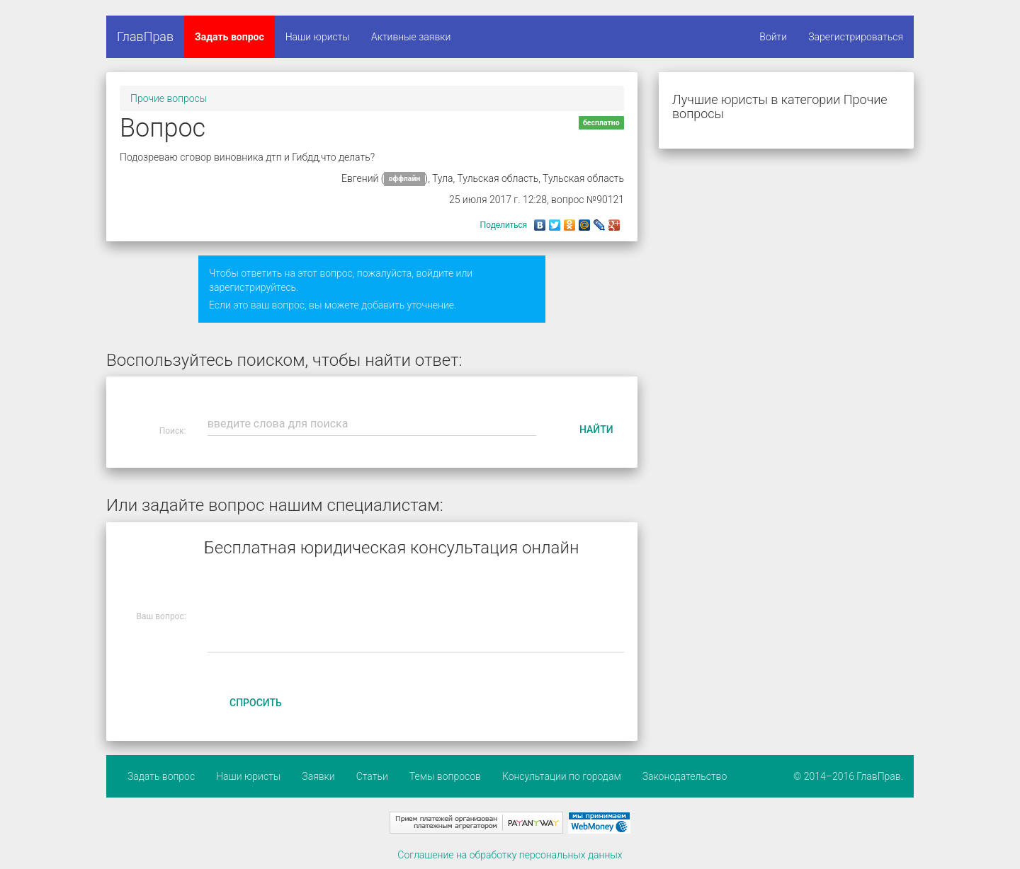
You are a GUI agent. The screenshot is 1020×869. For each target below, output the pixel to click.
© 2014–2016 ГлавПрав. (848, 776)
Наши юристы (317, 36)
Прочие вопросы (168, 98)
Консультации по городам (561, 776)
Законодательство (684, 776)
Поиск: (172, 431)
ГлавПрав (145, 36)
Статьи (372, 776)
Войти (773, 36)
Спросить (256, 702)
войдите (434, 273)
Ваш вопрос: (161, 616)
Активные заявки (411, 36)
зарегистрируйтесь (252, 287)
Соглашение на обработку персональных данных (509, 855)
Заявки (318, 776)
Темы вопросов (445, 776)
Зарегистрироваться (855, 36)
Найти (596, 429)
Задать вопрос (229, 36)
